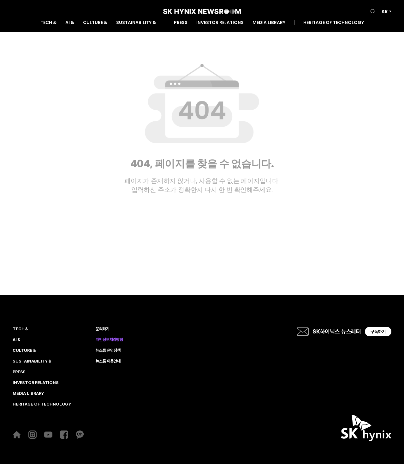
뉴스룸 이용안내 (108, 361)
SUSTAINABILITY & (136, 23)
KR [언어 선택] (385, 11)
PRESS (180, 23)
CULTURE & (95, 23)
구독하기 (378, 331)
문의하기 (102, 329)
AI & (69, 23)
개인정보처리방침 (109, 340)
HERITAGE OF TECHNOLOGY (333, 23)
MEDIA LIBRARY (268, 23)
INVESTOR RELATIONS (220, 23)
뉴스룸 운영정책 (108, 350)
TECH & (48, 23)
